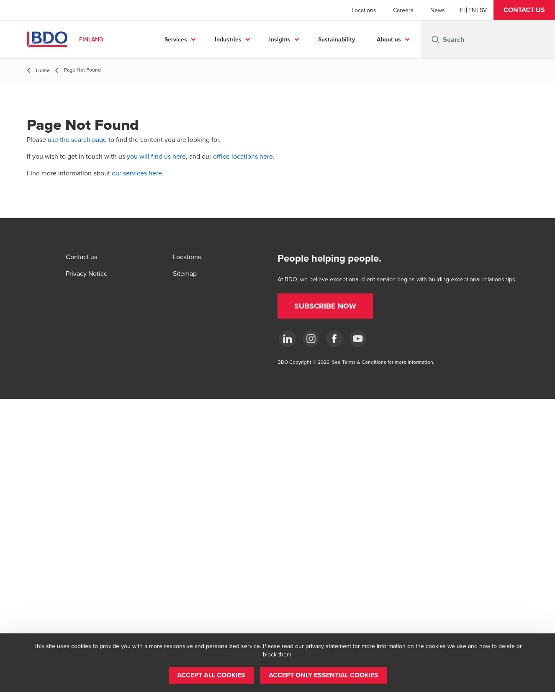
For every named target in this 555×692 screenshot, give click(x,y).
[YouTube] (358, 339)
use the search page (77, 139)
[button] (524, 10)
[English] (472, 10)
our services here (137, 173)
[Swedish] (483, 10)
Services (175, 39)
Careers (403, 10)
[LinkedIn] (288, 339)
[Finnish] (462, 10)
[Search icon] (435, 39)
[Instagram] (311, 339)
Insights (279, 39)
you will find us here (156, 156)
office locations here (243, 156)
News (437, 10)
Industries (228, 39)
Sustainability (336, 39)
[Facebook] (334, 339)
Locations (364, 10)
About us (389, 39)
